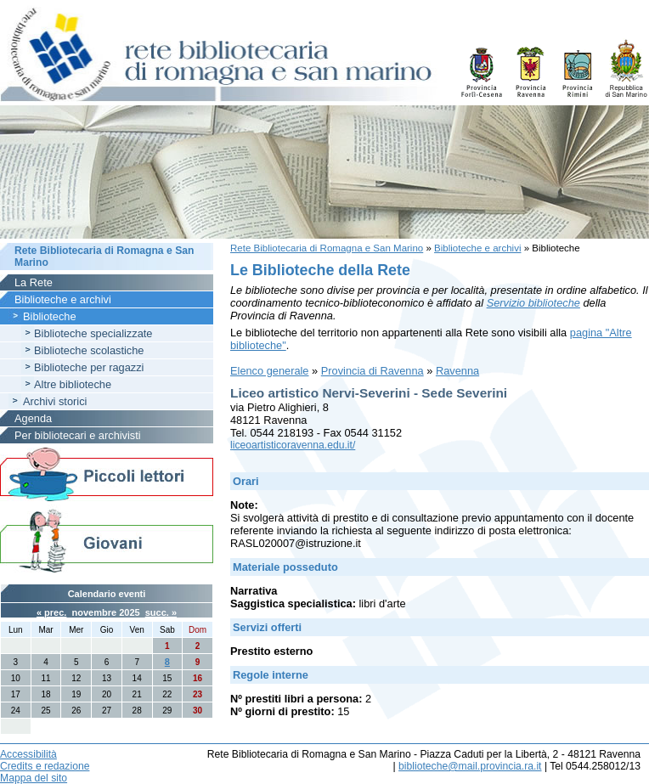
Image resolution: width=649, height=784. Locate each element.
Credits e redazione (44, 766)
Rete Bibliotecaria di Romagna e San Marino (326, 248)
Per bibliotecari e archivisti (77, 435)
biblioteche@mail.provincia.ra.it (469, 766)
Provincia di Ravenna (372, 370)
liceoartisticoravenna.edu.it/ (292, 445)
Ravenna (457, 370)
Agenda (33, 418)
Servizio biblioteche (533, 302)
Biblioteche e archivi (477, 248)
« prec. (51, 612)
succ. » (161, 612)
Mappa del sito (33, 778)
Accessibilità (28, 754)
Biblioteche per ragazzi (89, 367)
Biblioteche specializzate (93, 333)
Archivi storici (55, 401)
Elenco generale (269, 370)
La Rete (33, 282)
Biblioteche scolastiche (89, 350)
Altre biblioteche (72, 384)
